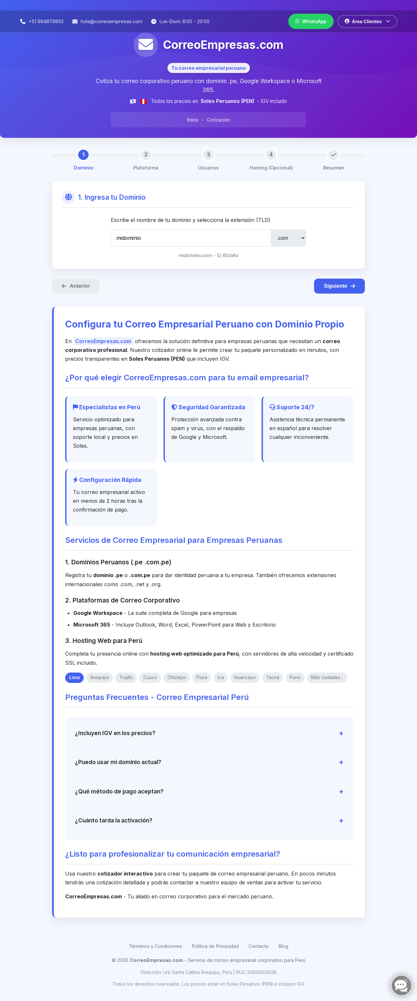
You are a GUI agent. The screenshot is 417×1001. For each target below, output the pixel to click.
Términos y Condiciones (155, 946)
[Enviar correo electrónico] (107, 21)
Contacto (259, 946)
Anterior (76, 286)
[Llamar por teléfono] (42, 21)
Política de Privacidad (215, 946)
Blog (283, 946)
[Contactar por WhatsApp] (311, 21)
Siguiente (339, 286)
